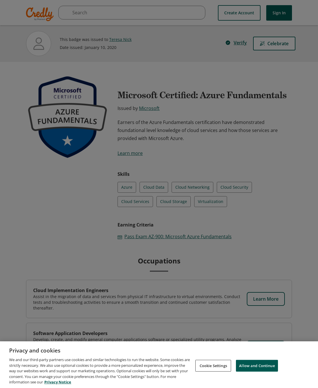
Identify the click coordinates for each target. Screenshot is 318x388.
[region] (159, 364)
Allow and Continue (257, 365)
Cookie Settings (213, 365)
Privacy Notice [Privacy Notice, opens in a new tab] (57, 382)
